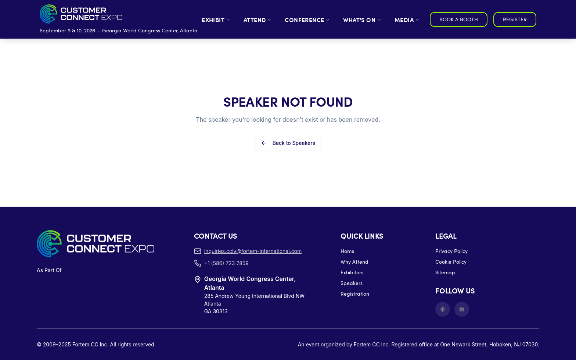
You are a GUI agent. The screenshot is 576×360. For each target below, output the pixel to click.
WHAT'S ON (362, 19)
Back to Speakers (288, 116)
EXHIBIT (216, 19)
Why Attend (354, 207)
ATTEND (257, 19)
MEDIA (407, 19)
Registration (355, 239)
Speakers (352, 228)
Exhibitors (352, 218)
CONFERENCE (307, 19)
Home (347, 196)
